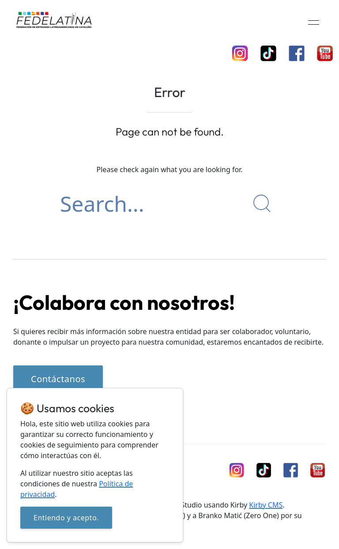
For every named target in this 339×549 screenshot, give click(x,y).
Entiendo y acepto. (66, 518)
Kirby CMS (265, 505)
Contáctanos (58, 379)
